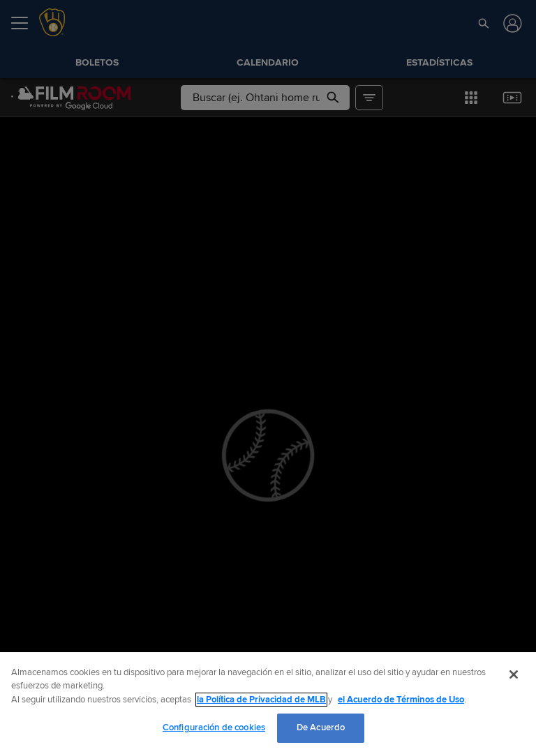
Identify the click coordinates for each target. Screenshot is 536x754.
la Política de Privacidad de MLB (261, 699)
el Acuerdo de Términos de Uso (401, 699)
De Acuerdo (321, 727)
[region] (268, 703)
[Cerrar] (513, 674)
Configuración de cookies (214, 727)
